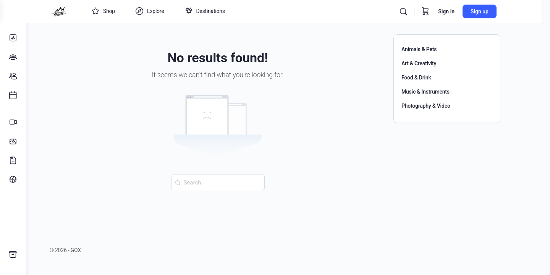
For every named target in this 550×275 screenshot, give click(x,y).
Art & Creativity (431, 63)
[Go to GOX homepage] (76, 10)
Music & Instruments (438, 92)
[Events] (13, 95)
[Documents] (13, 160)
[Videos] (13, 122)
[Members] (13, 76)
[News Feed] (13, 38)
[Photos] (13, 141)
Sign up (496, 11)
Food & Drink (429, 77)
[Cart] (442, 11)
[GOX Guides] (13, 254)
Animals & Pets (432, 49)
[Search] (420, 11)
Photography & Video (438, 106)
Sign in (463, 11)
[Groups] (13, 57)
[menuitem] (13, 179)
